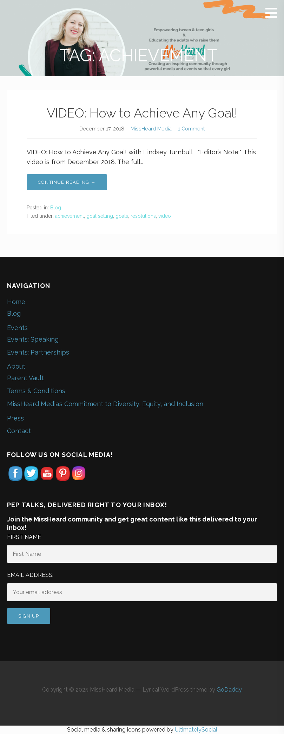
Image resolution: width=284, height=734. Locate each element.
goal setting (99, 216)
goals (121, 216)
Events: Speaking (33, 339)
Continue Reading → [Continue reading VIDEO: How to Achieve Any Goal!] (67, 182)
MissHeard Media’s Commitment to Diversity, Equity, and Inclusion (105, 404)
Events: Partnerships (38, 352)
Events (17, 327)
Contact (19, 431)
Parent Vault (25, 378)
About (16, 366)
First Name (24, 537)
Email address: (30, 575)
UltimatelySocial (196, 729)
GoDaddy (229, 689)
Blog (55, 207)
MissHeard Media (151, 129)
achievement (69, 216)
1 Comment (191, 129)
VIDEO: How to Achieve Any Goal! (142, 113)
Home (16, 301)
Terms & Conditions (36, 391)
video (164, 216)
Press (15, 418)
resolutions (143, 216)
